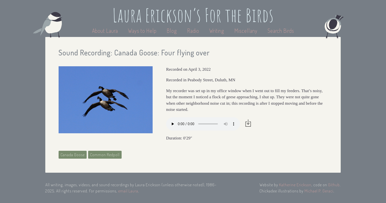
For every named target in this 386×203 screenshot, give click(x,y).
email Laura (128, 190)
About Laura (105, 30)
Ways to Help (143, 30)
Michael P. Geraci (319, 190)
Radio (193, 30)
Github (334, 184)
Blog (172, 30)
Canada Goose (73, 154)
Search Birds (281, 30)
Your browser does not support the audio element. (203, 124)
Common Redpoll (105, 154)
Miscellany (245, 30)
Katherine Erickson (295, 184)
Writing (216, 30)
